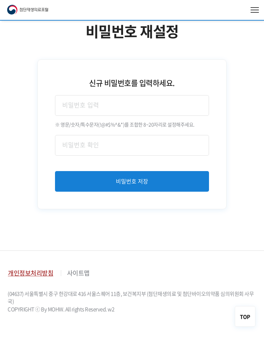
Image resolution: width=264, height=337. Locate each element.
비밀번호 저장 (132, 182)
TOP (245, 317)
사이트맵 (78, 273)
